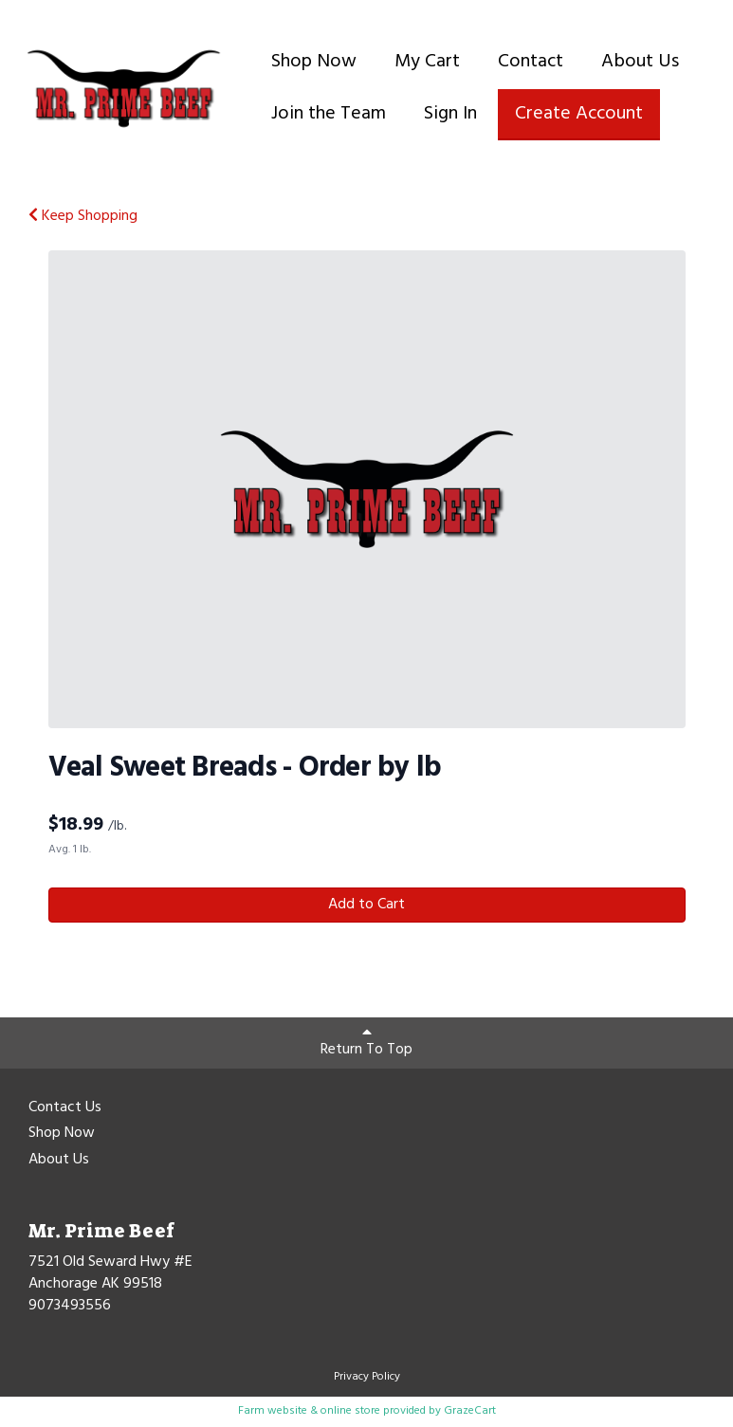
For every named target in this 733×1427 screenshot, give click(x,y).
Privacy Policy (367, 1376)
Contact (530, 61)
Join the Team (328, 114)
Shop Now (314, 61)
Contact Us (64, 1108)
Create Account (579, 114)
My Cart (427, 61)
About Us (640, 61)
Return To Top (366, 1043)
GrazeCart (470, 1410)
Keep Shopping (82, 216)
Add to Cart (366, 904)
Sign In (450, 114)
